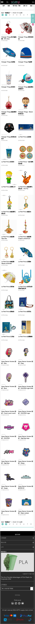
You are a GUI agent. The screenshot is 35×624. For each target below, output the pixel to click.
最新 (9, 6)
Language (30, 2)
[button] (33, 6)
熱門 (4, 6)
